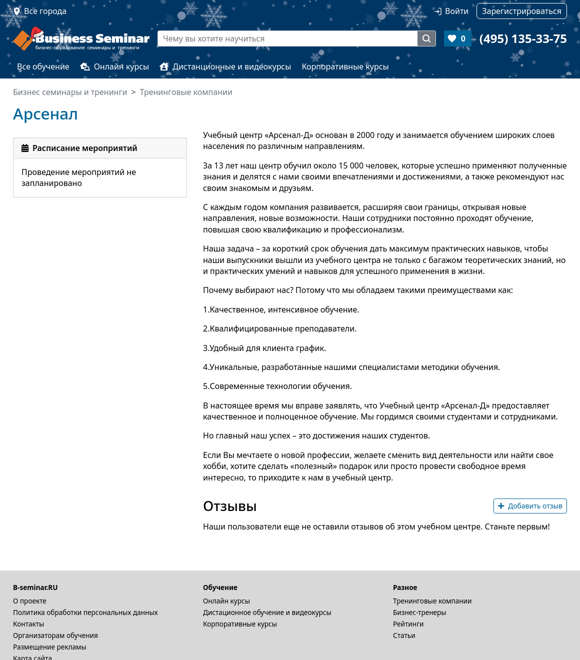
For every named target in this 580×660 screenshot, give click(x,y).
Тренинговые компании (432, 601)
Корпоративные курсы (345, 66)
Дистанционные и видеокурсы (225, 66)
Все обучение (43, 66)
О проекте (29, 601)
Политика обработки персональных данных (85, 612)
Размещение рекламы (49, 647)
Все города (45, 11)
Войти (456, 11)
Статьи (404, 635)
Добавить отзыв (530, 505)
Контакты (28, 623)
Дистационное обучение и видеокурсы (267, 612)
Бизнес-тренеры (419, 612)
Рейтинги (408, 623)
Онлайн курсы (115, 66)
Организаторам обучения (55, 635)
